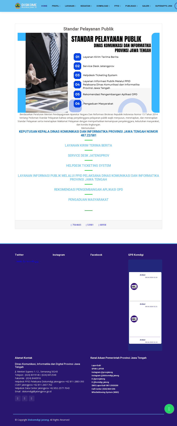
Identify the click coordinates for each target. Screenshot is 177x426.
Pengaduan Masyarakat (88, 199)
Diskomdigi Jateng (38, 419)
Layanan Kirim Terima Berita (88, 145)
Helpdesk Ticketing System (88, 165)
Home (44, 6)
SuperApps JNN (163, 6)
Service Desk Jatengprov (88, 155)
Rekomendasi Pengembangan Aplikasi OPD (88, 189)
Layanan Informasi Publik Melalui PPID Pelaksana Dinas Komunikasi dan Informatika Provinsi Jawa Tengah (88, 177)
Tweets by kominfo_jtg (26, 261)
